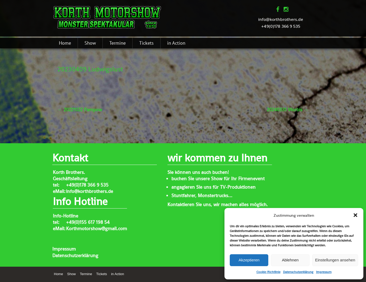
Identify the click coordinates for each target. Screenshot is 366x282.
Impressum (324, 272)
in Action (176, 43)
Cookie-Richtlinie (268, 272)
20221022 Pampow (80, 110)
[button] (355, 215)
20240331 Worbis (287, 110)
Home (65, 43)
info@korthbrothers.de (280, 19)
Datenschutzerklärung (298, 272)
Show (90, 43)
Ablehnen (290, 260)
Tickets (146, 43)
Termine (117, 43)
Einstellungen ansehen (335, 260)
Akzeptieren (248, 260)
